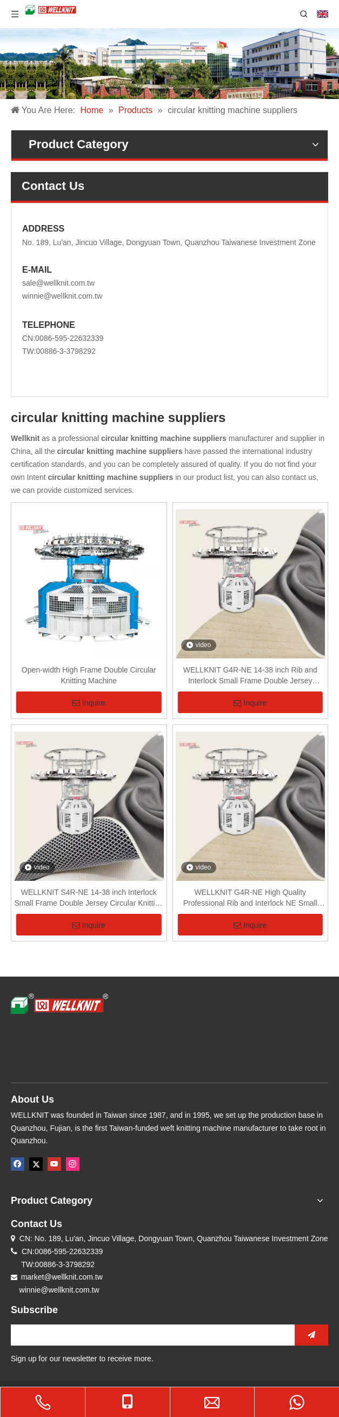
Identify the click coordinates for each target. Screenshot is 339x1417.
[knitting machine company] (169, 63)
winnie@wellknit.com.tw (62, 296)
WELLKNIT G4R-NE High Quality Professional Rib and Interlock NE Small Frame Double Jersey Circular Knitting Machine (250, 898)
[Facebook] (17, 1164)
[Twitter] (36, 1164)
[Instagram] (72, 1164)
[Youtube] (54, 1164)
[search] (150, 1335)
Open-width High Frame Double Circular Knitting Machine (89, 675)
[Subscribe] (311, 1335)
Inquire (88, 702)
